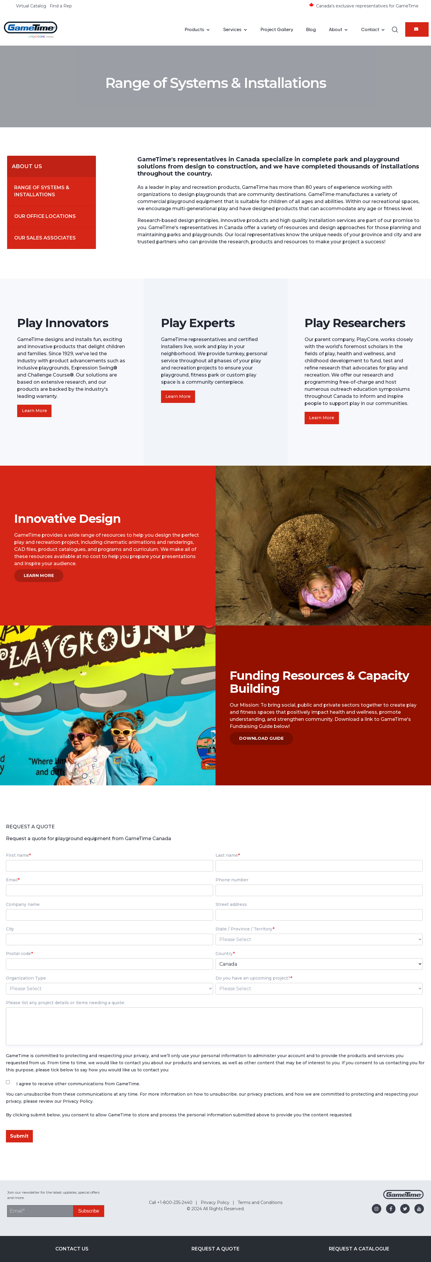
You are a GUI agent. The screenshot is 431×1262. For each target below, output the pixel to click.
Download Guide (261, 738)
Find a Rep (61, 6)
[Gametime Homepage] (403, 1197)
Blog (311, 29)
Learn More (34, 410)
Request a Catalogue (359, 1249)
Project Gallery (276, 29)
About (335, 29)
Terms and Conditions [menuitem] (260, 1202)
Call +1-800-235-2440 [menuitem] (170, 1202)
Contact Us (72, 1249)
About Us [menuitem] (27, 166)
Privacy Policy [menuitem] (215, 1202)
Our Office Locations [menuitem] (45, 216)
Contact (370, 29)
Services (232, 29)
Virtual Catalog (31, 6)
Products (194, 29)
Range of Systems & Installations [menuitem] (42, 191)
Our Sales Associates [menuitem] (45, 238)
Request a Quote (215, 1249)
